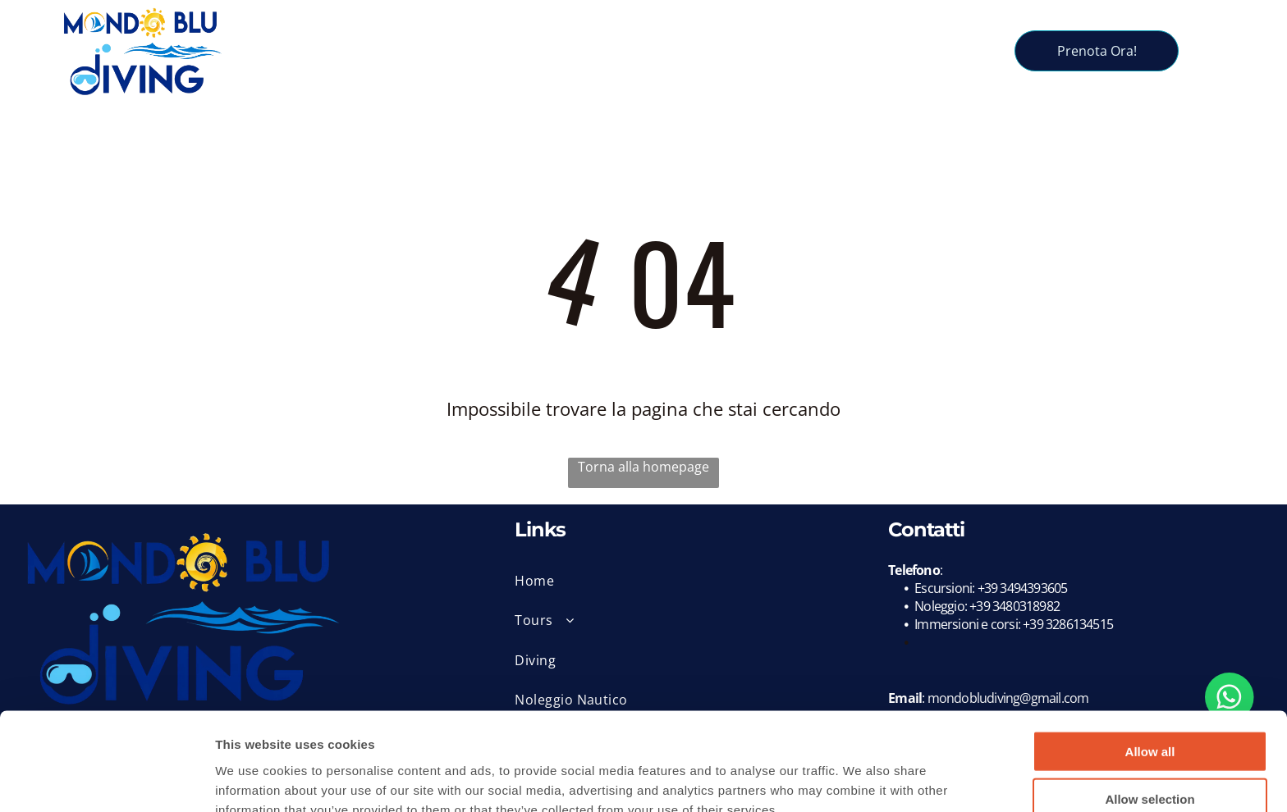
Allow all (1150, 668)
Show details (861, 780)
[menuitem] (384, 38)
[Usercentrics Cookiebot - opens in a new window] (106, 780)
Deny (1150, 764)
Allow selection (1149, 716)
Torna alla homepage (643, 467)
